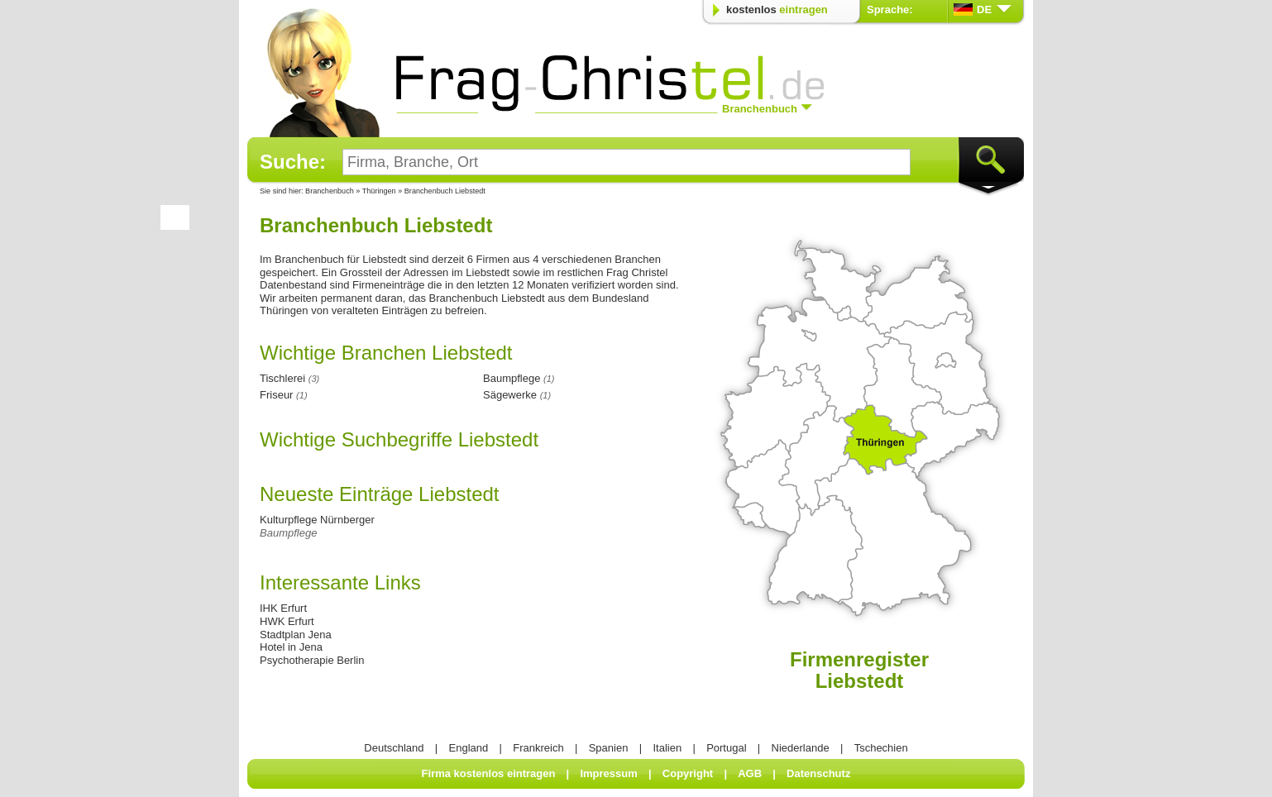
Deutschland (393, 748)
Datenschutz (818, 773)
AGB (750, 773)
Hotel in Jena (291, 647)
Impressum (608, 773)
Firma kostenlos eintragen (489, 773)
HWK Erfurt (287, 621)
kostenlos (777, 9)
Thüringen (380, 191)
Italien (667, 748)
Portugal (726, 748)
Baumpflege (288, 533)
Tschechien (881, 748)
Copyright (687, 773)
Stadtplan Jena (296, 634)
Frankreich (538, 748)
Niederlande (801, 748)
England (469, 748)
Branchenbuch (329, 191)
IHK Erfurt (283, 608)
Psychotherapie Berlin (312, 660)
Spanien (609, 748)
